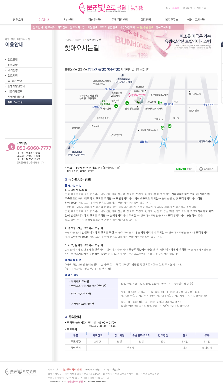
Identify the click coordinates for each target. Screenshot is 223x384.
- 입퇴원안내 (28, 80)
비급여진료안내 (113, 369)
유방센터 (69, 19)
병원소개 (18, 19)
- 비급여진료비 (28, 91)
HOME (68, 39)
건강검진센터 (120, 19)
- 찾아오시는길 (28, 102)
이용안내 (43, 19)
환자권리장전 (92, 369)
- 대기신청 (28, 70)
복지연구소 (171, 19)
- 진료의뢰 (28, 75)
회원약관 (53, 369)
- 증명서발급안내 (28, 86)
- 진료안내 (28, 59)
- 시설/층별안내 (28, 96)
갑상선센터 (94, 19)
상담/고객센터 (196, 19)
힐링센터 (145, 19)
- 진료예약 (28, 64)
